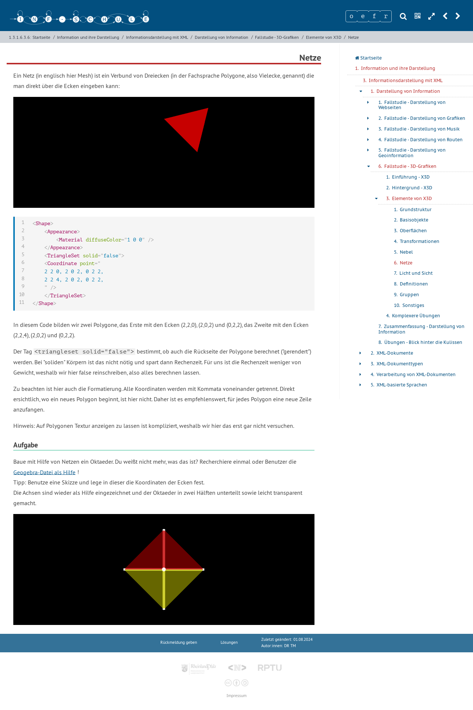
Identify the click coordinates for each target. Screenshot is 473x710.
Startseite (41, 37)
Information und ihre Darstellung (88, 37)
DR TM (290, 645)
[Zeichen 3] (374, 16)
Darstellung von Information (221, 37)
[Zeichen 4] (386, 16)
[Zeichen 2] (363, 16)
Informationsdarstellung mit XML (157, 37)
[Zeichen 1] (351, 16)
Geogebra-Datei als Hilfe (44, 472)
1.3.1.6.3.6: (20, 37)
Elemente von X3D (323, 37)
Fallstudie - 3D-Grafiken (277, 37)
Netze (353, 37)
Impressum (236, 695)
